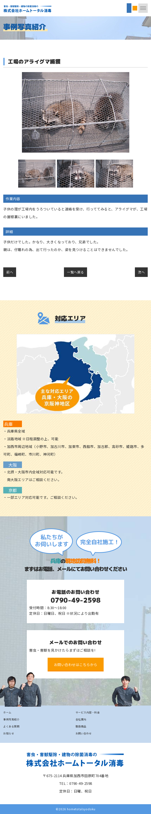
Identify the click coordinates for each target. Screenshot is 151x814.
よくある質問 (11, 726)
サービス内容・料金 (88, 712)
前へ (9, 272)
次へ (141, 272)
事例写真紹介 (11, 719)
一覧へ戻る (75, 272)
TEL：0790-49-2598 (75, 783)
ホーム (7, 712)
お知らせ (8, 733)
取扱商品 (81, 726)
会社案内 (81, 719)
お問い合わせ (84, 733)
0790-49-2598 (76, 600)
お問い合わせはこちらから (75, 664)
